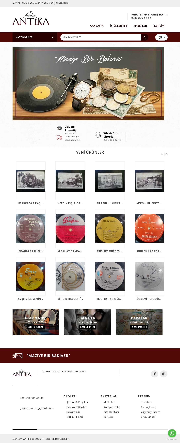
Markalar (109, 402)
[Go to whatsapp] (172, 433)
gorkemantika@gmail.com (37, 408)
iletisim (158, 25)
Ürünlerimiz (118, 25)
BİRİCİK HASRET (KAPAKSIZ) (76, 299)
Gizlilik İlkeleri (74, 417)
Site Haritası (111, 412)
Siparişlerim (148, 407)
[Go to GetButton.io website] (172, 440)
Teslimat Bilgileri (76, 407)
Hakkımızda (73, 412)
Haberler (140, 25)
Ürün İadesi (148, 417)
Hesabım (146, 402)
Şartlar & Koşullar (77, 402)
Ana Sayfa (96, 25)
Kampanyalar (112, 407)
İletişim (108, 417)
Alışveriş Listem (150, 412)
